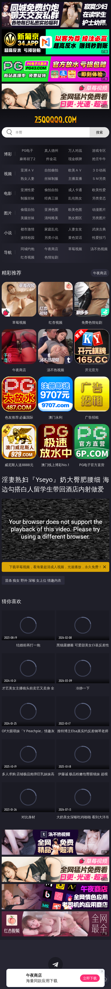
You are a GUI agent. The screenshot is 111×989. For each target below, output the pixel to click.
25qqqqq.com (55, 120)
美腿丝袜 (27, 217)
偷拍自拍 (51, 189)
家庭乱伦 (51, 229)
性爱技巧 (99, 237)
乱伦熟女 (75, 198)
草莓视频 (75, 248)
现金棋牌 (75, 158)
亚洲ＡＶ (27, 170)
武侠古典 (99, 229)
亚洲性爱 (27, 189)
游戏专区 (99, 150)
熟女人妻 (27, 178)
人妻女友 (75, 229)
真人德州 (51, 150)
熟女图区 (75, 217)
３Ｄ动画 (99, 170)
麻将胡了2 (27, 158)
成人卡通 (75, 189)
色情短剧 (51, 257)
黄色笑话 (75, 237)
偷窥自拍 (27, 209)
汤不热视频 (99, 248)
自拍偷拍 (51, 170)
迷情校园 (27, 237)
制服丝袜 (27, 198)
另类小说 (51, 237)
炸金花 (51, 158)
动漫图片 (99, 209)
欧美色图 (75, 209)
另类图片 (99, 217)
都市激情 (27, 229)
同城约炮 (27, 248)
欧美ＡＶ (75, 170)
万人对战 (75, 150)
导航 (8, 252)
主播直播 (75, 178)
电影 (8, 193)
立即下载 (90, 978)
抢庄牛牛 (99, 158)
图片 (8, 213)
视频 (8, 173)
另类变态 (99, 198)
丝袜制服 (51, 178)
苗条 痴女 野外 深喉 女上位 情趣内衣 (33, 580)
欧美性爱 (99, 189)
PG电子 (27, 150)
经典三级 (51, 198)
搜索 (99, 132)
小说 (8, 232)
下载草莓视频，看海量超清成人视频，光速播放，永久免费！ (58, 567)
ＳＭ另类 (99, 178)
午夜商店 (51, 248)
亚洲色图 (51, 209)
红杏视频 (27, 257)
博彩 (8, 154)
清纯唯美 (51, 217)
